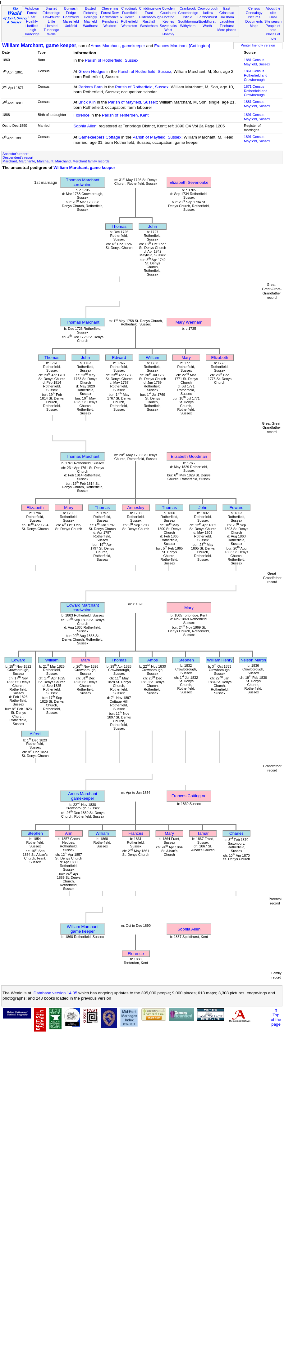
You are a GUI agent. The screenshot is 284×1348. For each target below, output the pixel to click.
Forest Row (110, 13)
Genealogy (254, 13)
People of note (273, 28)
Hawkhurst (51, 17)
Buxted (90, 8)
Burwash (70, 8)
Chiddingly (129, 8)
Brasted (51, 8)
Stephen (186, 660)
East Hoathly (32, 19)
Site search (273, 21)
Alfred (35, 733)
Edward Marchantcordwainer (82, 607)
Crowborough (208, 8)
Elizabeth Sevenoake (188, 182)
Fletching (90, 13)
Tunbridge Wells (51, 32)
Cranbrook (188, 8)
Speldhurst (207, 21)
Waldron (109, 26)
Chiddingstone (150, 8)
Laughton (227, 21)
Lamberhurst (207, 17)
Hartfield (31, 26)
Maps (254, 26)
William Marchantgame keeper (82, 929)
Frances (135, 833)
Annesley (135, 507)
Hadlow (207, 13)
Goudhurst (168, 13)
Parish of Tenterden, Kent (125, 115)
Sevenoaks (168, 26)
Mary (186, 357)
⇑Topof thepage (276, 1017)
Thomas (119, 226)
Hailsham (227, 17)
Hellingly (90, 17)
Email (273, 17)
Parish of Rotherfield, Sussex (111, 60)
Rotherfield (129, 21)
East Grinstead (226, 11)
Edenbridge (51, 13)
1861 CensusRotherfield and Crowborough (255, 75)
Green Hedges (91, 71)
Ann (68, 833)
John (152, 226)
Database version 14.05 (55, 993)
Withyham (187, 26)
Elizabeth (219, 357)
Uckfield (71, 26)
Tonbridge (31, 34)
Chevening (110, 8)
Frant (149, 13)
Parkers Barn (90, 87)
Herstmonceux (111, 17)
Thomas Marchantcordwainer (82, 182)
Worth (207, 26)
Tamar (202, 833)
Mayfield (90, 21)
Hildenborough (150, 17)
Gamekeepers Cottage (99, 137)
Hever (129, 17)
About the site (273, 11)
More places (226, 30)
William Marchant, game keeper (39, 45)
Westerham (149, 26)
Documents (254, 21)
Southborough (189, 21)
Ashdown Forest (32, 11)
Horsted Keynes (168, 19)
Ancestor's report (15, 154)
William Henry (219, 660)
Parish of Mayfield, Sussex (132, 102)
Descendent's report (17, 157)
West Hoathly (168, 32)
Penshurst (109, 21)
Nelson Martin (253, 660)
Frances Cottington (189, 795)
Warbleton (129, 26)
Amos (152, 660)
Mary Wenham (189, 322)
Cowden (168, 8)
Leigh (32, 30)
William (152, 357)
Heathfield (71, 17)
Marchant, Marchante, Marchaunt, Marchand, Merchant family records (55, 161)
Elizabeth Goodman (189, 456)
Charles (236, 833)
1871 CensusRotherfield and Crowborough (255, 91)
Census (254, 8)
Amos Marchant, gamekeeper (118, 45)
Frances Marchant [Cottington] (182, 45)
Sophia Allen (84, 126)
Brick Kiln (87, 102)
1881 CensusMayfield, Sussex (257, 62)
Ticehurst (227, 26)
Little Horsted (51, 24)
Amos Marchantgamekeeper (82, 796)
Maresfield (71, 21)
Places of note (273, 36)
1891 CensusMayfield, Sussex (257, 117)
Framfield (129, 13)
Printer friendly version (258, 45)
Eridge (71, 13)
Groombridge (188, 13)
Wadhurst (90, 26)
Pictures (254, 17)
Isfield (187, 17)
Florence (81, 115)
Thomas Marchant (82, 322)
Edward (119, 357)
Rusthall (149, 21)
